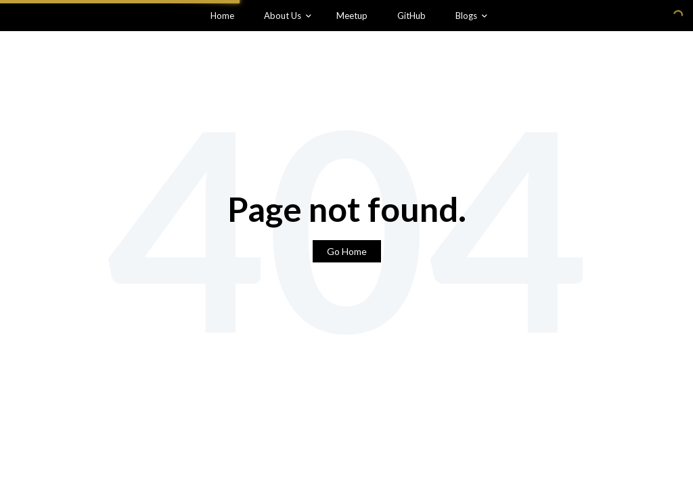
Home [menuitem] (222, 15)
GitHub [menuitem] (411, 15)
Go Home (347, 251)
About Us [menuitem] (282, 15)
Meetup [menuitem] (351, 15)
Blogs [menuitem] (466, 15)
